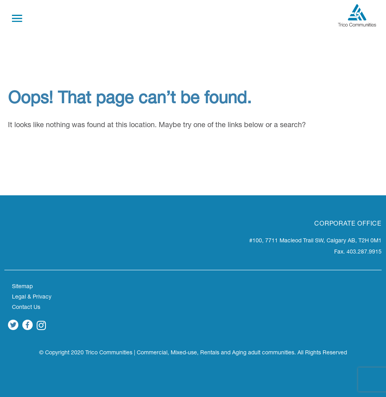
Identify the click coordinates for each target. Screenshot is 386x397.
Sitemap (22, 287)
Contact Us (26, 308)
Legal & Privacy (31, 297)
